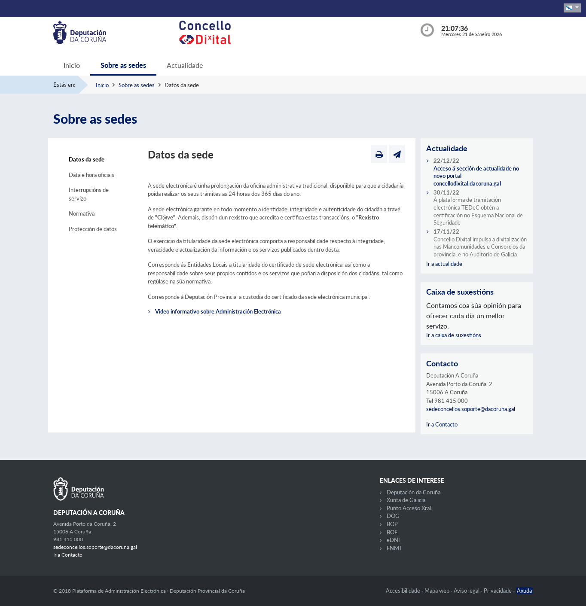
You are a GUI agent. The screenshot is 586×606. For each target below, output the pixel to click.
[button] (572, 7)
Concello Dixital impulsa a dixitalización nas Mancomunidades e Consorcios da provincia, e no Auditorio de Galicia (480, 247)
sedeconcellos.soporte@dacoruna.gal (470, 408)
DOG (393, 515)
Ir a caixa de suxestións (453, 335)
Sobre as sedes (123, 65)
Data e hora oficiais (91, 174)
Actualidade (185, 65)
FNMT (395, 548)
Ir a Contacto (442, 424)
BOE (392, 532)
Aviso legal (467, 590)
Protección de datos (93, 228)
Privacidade (498, 590)
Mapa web (437, 590)
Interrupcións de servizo (89, 194)
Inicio (72, 65)
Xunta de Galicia (406, 499)
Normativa (82, 213)
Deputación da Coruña (413, 492)
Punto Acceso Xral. (409, 508)
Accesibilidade (403, 590)
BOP (392, 524)
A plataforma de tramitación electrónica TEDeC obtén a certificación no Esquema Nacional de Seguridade (478, 211)
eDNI (393, 539)
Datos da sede (86, 159)
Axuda (524, 590)
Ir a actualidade (444, 263)
